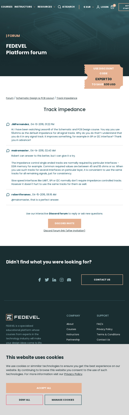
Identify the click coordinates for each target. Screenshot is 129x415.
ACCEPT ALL (44, 388)
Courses (71, 329)
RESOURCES (48, 6)
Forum (10, 98)
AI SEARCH (67, 6)
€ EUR (90, 6)
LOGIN (104, 6)
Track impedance (66, 98)
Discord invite (64, 223)
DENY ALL (24, 400)
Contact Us (103, 339)
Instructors (73, 334)
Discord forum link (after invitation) (64, 230)
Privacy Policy (73, 374)
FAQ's (100, 324)
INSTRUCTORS (26, 6)
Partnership (73, 339)
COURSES (8, 6)
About (70, 324)
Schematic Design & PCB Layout (35, 98)
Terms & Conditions (108, 334)
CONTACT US (101, 279)
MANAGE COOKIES (63, 400)
